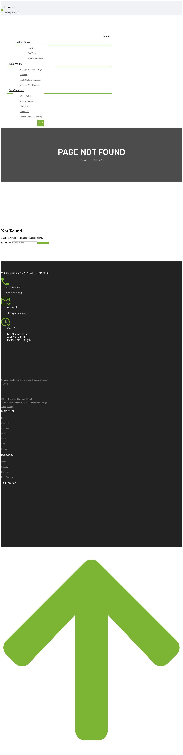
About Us (5, 423)
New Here (5, 428)
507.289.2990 (14, 293)
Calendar (4, 467)
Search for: (6, 242)
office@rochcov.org (18, 313)
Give (3, 444)
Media (3, 433)
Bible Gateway (7, 477)
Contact (4, 449)
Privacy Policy (7, 407)
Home (83, 160)
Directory (5, 472)
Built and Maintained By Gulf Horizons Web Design (24, 403)
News (3, 439)
